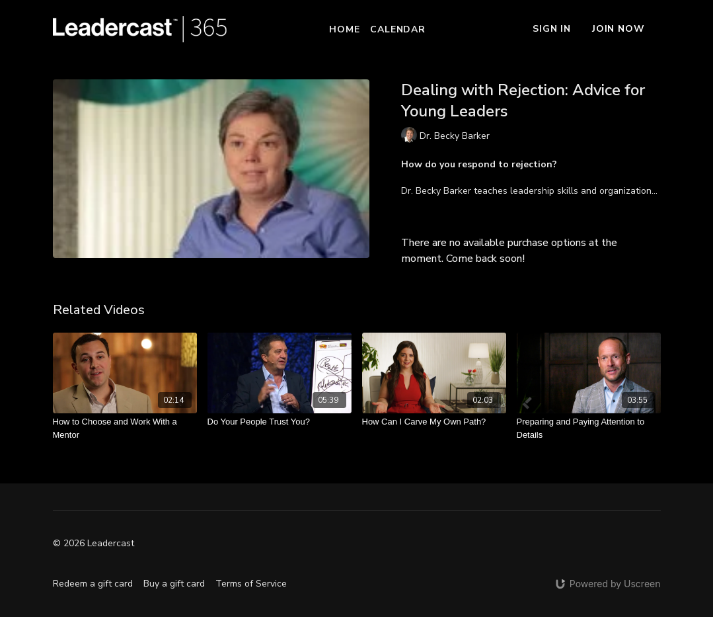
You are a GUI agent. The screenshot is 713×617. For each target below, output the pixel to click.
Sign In (552, 28)
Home (344, 29)
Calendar (397, 29)
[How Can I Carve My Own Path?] (434, 422)
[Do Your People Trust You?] (279, 422)
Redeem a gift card (93, 583)
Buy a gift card (174, 583)
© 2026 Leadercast (93, 543)
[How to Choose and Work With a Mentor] (125, 428)
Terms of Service (251, 583)
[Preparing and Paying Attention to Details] (589, 428)
